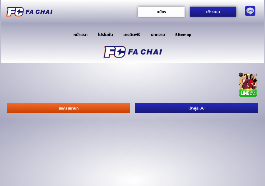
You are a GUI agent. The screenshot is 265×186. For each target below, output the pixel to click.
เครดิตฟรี (131, 35)
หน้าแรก (80, 35)
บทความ (158, 35)
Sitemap (183, 35)
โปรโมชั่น (105, 35)
